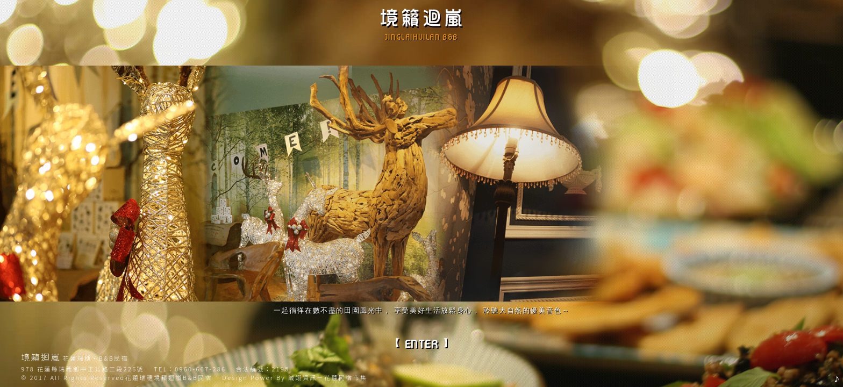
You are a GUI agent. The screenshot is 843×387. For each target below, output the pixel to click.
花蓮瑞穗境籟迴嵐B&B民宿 (168, 377)
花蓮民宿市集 (345, 377)
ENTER (422, 344)
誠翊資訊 (302, 377)
